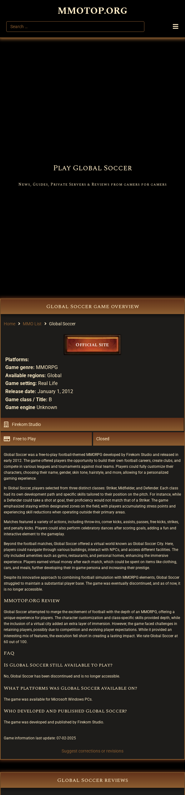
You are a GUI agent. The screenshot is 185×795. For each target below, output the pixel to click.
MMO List (32, 323)
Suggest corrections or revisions (92, 750)
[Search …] (75, 26)
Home (9, 323)
